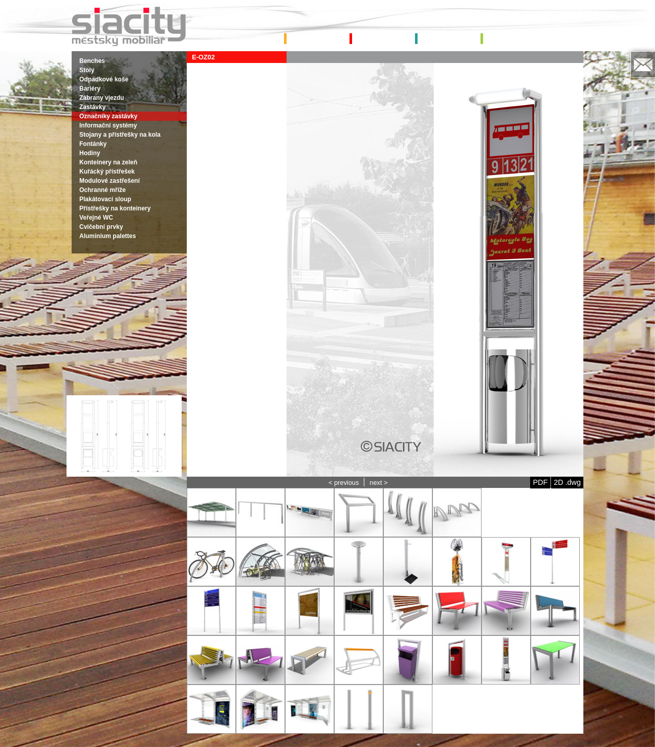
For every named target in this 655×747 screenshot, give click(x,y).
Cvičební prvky (101, 226)
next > (378, 482)
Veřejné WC (96, 217)
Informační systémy (108, 125)
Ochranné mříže (102, 190)
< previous (344, 482)
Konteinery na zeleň (108, 162)
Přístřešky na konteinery (114, 208)
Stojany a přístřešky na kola (120, 134)
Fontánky (92, 143)
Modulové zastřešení (109, 180)
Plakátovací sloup (105, 199)
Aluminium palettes (107, 236)
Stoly (86, 70)
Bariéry (89, 88)
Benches (92, 61)
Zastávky (92, 107)
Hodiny (89, 153)
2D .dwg (567, 482)
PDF (540, 482)
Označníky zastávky (108, 116)
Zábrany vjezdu (101, 97)
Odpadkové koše (103, 79)
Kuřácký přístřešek (107, 171)
